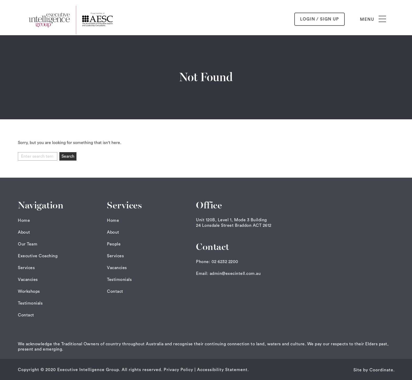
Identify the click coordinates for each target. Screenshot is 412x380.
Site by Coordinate (373, 370)
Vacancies (28, 280)
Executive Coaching (38, 256)
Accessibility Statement (222, 370)
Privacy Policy (178, 370)
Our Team (27, 244)
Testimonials (30, 303)
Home (24, 220)
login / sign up (319, 19)
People (114, 244)
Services (26, 268)
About (24, 232)
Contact (26, 315)
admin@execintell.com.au (235, 273)
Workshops (29, 291)
